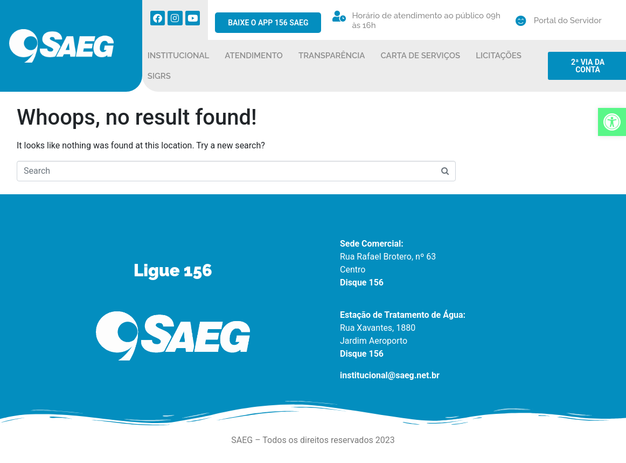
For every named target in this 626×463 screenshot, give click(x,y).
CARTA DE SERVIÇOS (421, 55)
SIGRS (159, 76)
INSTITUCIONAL (179, 55)
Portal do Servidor (568, 20)
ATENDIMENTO (254, 55)
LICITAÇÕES (498, 55)
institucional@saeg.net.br (390, 375)
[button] (612, 122)
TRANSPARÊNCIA (331, 55)
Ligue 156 (173, 270)
